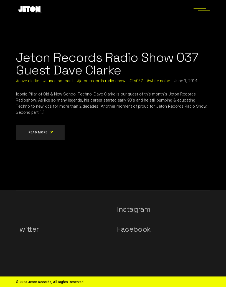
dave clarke (28, 81)
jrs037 (137, 81)
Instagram (133, 209)
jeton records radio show (102, 81)
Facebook (133, 229)
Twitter (27, 229)
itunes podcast (59, 81)
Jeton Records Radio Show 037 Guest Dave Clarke (107, 63)
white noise (159, 81)
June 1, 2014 (185, 81)
